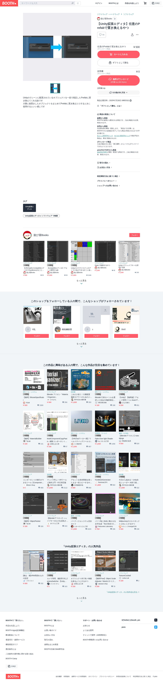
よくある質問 (88, 630)
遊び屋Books (41, 235)
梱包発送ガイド (12, 644)
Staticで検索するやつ (102, 265)
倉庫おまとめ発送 (51, 644)
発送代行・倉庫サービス (15, 640)
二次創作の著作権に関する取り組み (19, 654)
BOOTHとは (113, 3)
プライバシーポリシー (105, 181)
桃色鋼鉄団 (67, 329)
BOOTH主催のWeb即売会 (54, 649)
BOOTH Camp (11, 658)
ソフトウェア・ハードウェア (108, 14)
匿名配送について (13, 635)
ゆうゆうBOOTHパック (122, 136)
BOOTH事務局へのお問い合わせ (95, 640)
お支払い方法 (105, 167)
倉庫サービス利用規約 (79, 676)
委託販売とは (11, 649)
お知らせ (86, 626)
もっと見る (81, 346)
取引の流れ (104, 163)
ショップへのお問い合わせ (107, 186)
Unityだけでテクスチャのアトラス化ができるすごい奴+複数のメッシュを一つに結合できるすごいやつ (81, 269)
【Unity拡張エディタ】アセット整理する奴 (57, 269)
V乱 (34, 329)
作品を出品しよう (132, 3)
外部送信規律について (123, 676)
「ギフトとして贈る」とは (110, 106)
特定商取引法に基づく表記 (107, 176)
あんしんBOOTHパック (105, 136)
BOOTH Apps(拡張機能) (15, 630)
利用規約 (67, 676)
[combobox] (47, 3)
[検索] (72, 3)
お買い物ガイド (50, 630)
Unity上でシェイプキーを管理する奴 (128, 266)
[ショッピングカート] (145, 3)
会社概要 (59, 676)
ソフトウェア (128, 14)
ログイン (98, 3)
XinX (123, 329)
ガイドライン (92, 676)
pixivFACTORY (102, 152)
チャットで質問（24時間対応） (95, 635)
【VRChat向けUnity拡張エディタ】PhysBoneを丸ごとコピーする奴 (33, 269)
